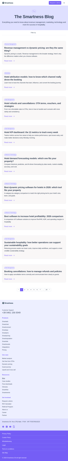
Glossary (5, 387)
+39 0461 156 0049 (11, 312)
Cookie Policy (6, 437)
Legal (4, 445)
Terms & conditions (8, 449)
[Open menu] (64, 3)
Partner (4, 415)
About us (5, 409)
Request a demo (7, 401)
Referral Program (7, 407)
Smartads (5, 321)
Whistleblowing (7, 441)
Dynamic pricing (7, 364)
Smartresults (6, 344)
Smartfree (5, 389)
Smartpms (5, 333)
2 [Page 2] (24, 289)
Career (4, 412)
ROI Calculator (6, 404)
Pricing (4, 350)
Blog (3, 378)
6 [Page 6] (37, 289)
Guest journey (6, 367)
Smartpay (5, 330)
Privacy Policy (6, 433)
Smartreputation (7, 338)
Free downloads (7, 384)
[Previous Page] (18, 289)
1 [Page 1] (21, 289)
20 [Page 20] (46, 289)
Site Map (5, 453)
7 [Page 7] (40, 289)
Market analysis (7, 358)
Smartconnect (6, 327)
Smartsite (5, 341)
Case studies (6, 381)
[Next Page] (49, 289)
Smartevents (6, 392)
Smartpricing (6, 335)
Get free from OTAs (8, 361)
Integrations (6, 347)
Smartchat (5, 324)
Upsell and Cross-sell (8, 370)
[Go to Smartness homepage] (7, 3)
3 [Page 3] (27, 289)
